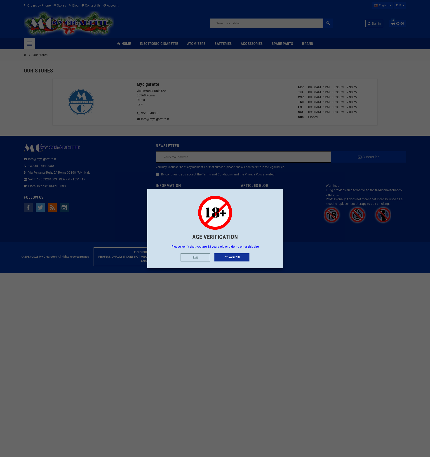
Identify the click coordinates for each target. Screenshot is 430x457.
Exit (195, 257)
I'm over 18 (232, 257)
